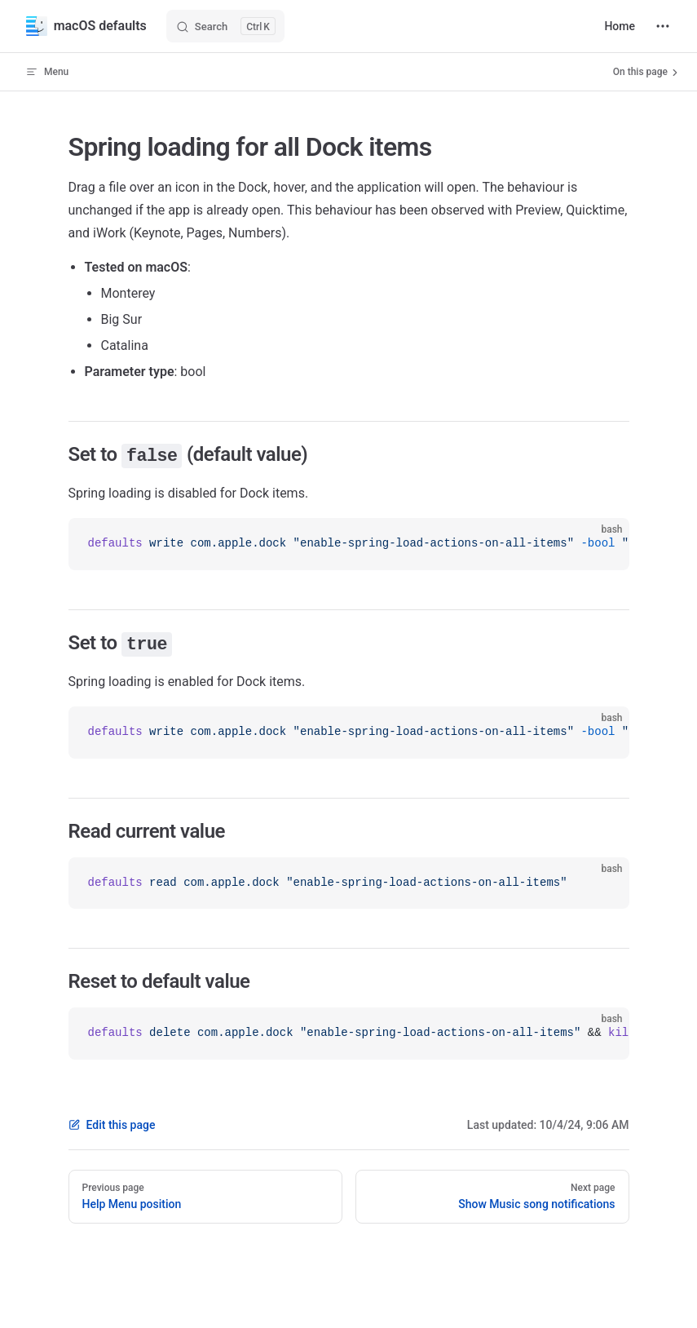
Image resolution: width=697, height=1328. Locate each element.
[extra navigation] (663, 26)
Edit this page (112, 1124)
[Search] (225, 26)
